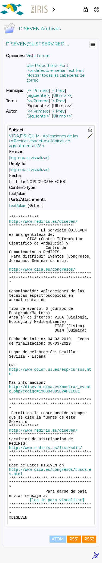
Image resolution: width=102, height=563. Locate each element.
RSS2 (89, 539)
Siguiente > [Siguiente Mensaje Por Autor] (38, 116)
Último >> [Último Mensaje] (62, 95)
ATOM (58, 539)
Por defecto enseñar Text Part (55, 70)
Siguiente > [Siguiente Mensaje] (38, 95)
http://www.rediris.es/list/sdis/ (45, 448)
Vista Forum (38, 55)
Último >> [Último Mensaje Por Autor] (62, 116)
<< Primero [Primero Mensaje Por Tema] (38, 100)
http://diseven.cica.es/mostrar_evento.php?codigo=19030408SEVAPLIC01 (50, 389)
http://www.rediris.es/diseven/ (43, 221)
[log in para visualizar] (29, 157)
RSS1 (74, 539)
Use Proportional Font (47, 65)
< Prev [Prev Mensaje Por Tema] (58, 100)
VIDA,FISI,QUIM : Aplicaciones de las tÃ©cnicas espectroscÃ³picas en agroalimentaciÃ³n (43, 141)
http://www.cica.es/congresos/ (42, 269)
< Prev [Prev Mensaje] (58, 90)
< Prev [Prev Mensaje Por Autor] (58, 111)
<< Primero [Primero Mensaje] (38, 90)
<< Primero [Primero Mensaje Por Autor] (38, 111)
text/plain (17, 205)
